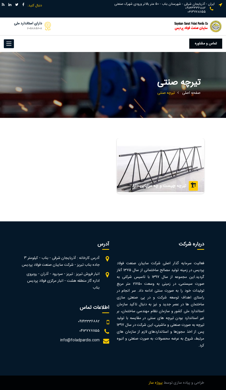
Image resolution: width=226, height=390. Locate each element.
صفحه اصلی (191, 93)
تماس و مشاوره (206, 44)
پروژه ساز (156, 383)
